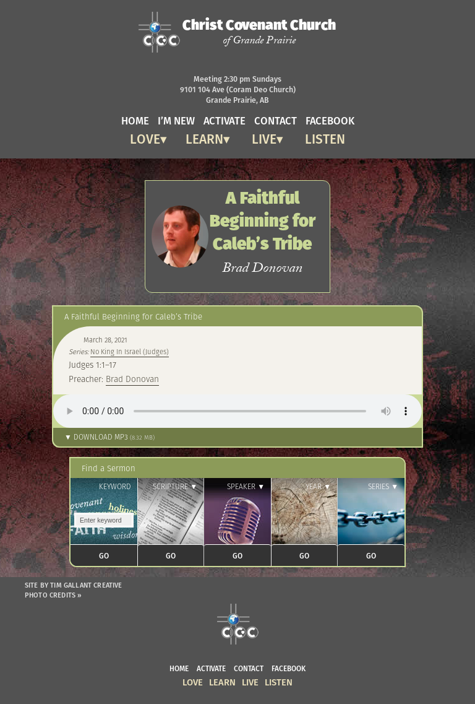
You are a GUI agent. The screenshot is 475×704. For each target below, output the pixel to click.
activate (224, 119)
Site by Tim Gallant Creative (73, 585)
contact (275, 119)
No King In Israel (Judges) (129, 352)
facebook (330, 119)
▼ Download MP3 (109, 437)
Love (145, 138)
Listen (325, 138)
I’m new (176, 119)
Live (264, 138)
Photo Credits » (53, 595)
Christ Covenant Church (259, 31)
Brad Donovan (132, 379)
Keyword (115, 486)
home (135, 119)
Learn (204, 138)
